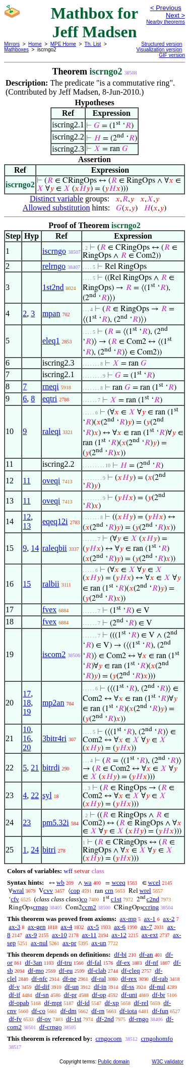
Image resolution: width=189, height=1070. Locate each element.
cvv (48, 890)
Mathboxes (16, 49)
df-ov (44, 1019)
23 (27, 822)
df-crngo (50, 1027)
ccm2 (89, 907)
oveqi (51, 480)
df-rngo (138, 1019)
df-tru (64, 962)
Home (35, 44)
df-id (83, 1003)
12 (27, 517)
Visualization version (159, 49)
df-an (146, 954)
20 (27, 747)
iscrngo (54, 251)
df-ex (123, 962)
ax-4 (66, 927)
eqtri (49, 398)
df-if (14, 994)
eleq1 (51, 340)
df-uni (129, 994)
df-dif (42, 986)
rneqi (50, 386)
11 (26, 480)
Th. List (93, 44)
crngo (40, 907)
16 (27, 738)
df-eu (66, 970)
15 (27, 584)
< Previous (165, 8)
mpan (51, 313)
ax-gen (36, 927)
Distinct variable (56, 198)
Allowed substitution (56, 207)
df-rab (160, 978)
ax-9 (31, 935)
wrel (145, 890)
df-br (158, 994)
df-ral (98, 978)
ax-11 (89, 935)
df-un (72, 986)
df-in (100, 986)
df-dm (68, 1011)
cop (75, 890)
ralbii (50, 584)
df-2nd (105, 1019)
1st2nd (53, 287)
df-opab (19, 1003)
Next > (175, 15)
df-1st (73, 1019)
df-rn (97, 1011)
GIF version (172, 55)
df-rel (141, 1003)
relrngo (54, 266)
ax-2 (168, 918)
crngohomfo (157, 1038)
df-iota (128, 1011)
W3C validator (167, 1061)
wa (87, 882)
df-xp (112, 1003)
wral (18, 890)
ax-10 (59, 935)
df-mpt (52, 1003)
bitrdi (51, 767)
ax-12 (119, 935)
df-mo (36, 970)
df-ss (127, 986)
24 (35, 849)
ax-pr (69, 943)
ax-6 (119, 927)
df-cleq (130, 970)
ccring (151, 907)
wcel (154, 882)
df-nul (157, 986)
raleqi (51, 431)
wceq (118, 882)
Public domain (114, 1061)
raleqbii (54, 548)
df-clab (97, 970)
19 (27, 711)
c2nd (153, 899)
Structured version (161, 44)
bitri (49, 849)
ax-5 (93, 927)
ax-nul (39, 943)
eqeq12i (55, 521)
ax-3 (14, 927)
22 (35, 795)
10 (27, 729)
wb (60, 882)
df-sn (42, 994)
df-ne (69, 978)
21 (35, 767)
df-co (38, 1011)
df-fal (94, 962)
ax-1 (150, 918)
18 (27, 702)
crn (109, 890)
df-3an (33, 962)
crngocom (108, 1038)
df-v (14, 986)
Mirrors (12, 44)
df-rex (129, 978)
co (84, 899)
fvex (49, 609)
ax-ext (150, 935)
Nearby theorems (165, 22)
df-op (99, 994)
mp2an (53, 702)
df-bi (120, 954)
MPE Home (63, 44)
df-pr (70, 994)
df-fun (160, 1011)
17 (27, 693)
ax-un (98, 943)
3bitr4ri (54, 738)
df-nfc (40, 978)
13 (27, 526)
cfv (15, 899)
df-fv (15, 1019)
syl (47, 795)
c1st (116, 899)
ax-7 (146, 927)
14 (35, 548)
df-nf (151, 962)
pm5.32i (55, 822)
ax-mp (128, 918)
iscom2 (54, 654)
